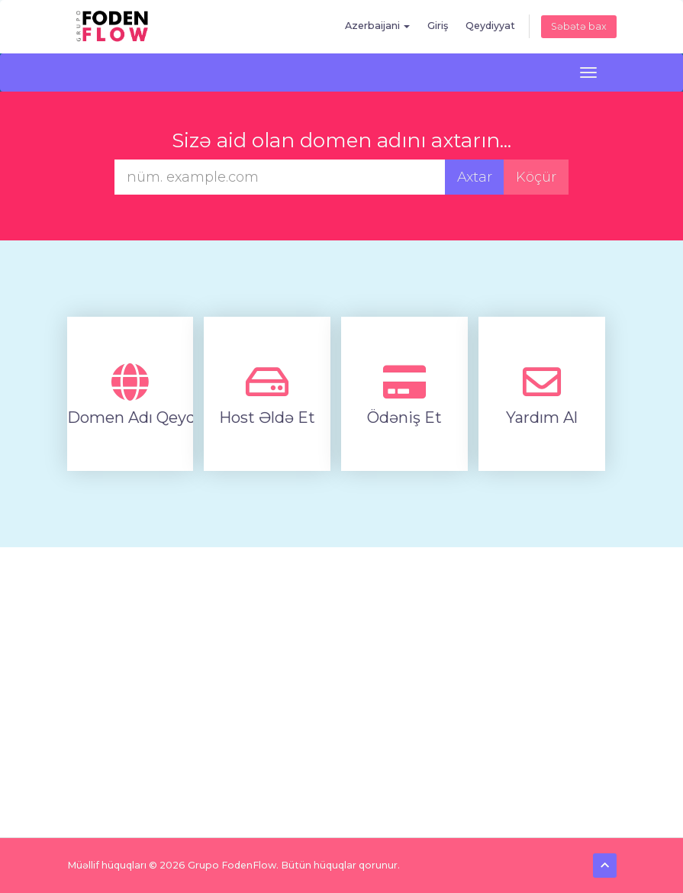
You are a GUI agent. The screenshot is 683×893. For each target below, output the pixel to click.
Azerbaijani (377, 25)
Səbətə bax (579, 26)
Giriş (437, 25)
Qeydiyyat (490, 25)
